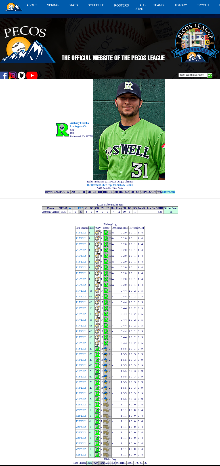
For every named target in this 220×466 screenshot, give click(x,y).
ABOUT (32, 5)
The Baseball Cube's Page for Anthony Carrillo (110, 184)
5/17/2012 (80, 290)
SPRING (52, 5)
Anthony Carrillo (79, 123)
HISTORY (180, 5)
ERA (81, 208)
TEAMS (158, 5)
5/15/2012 (80, 232)
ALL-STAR (140, 7)
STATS (73, 5)
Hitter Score (168, 191)
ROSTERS (121, 5)
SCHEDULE (96, 5)
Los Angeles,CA (78, 126)
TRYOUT (203, 5)
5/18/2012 (80, 348)
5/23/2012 (80, 404)
